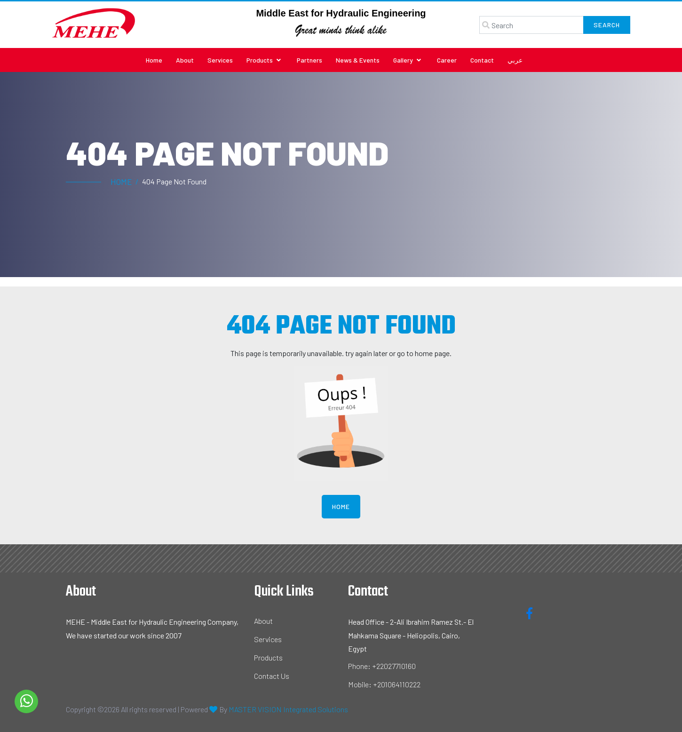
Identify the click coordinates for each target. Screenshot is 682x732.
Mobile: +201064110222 (384, 684)
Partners (309, 60)
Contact (482, 60)
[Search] (531, 25)
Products (263, 60)
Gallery (407, 60)
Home (154, 60)
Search (607, 25)
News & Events (358, 60)
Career (447, 60)
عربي (515, 60)
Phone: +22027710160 (382, 665)
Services (220, 60)
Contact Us (271, 675)
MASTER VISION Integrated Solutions (288, 709)
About (185, 60)
